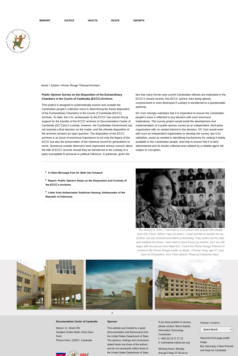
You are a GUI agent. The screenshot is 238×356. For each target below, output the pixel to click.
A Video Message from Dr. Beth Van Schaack (75, 172)
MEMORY (44, 20)
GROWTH (138, 20)
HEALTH (93, 20)
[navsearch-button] (222, 11)
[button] (88, 172)
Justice (55, 85)
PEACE (115, 20)
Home (44, 85)
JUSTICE (69, 20)
